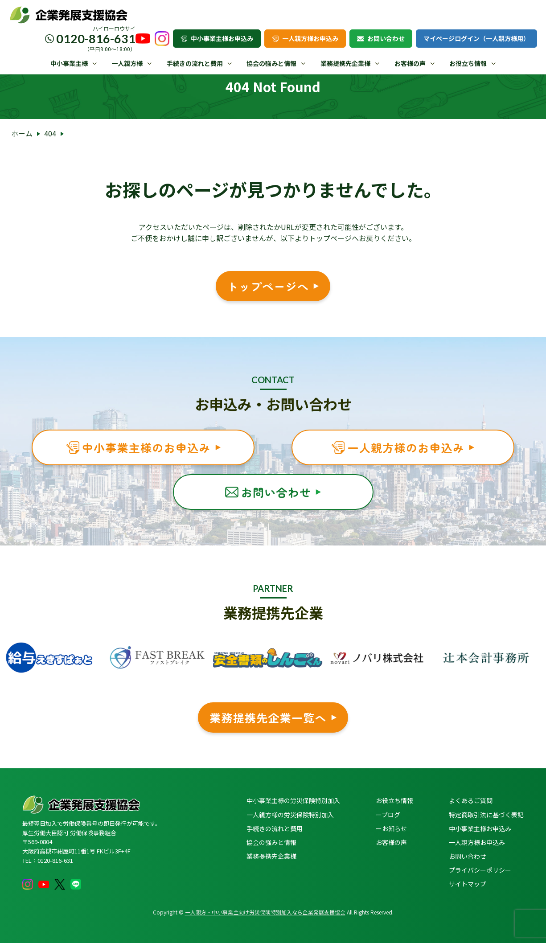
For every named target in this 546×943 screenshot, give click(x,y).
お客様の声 (410, 63)
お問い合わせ (381, 38)
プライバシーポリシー (480, 869)
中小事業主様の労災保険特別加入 (293, 800)
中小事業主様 (69, 63)
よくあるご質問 (471, 800)
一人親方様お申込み (305, 38)
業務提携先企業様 (345, 63)
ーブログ (388, 814)
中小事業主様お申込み (217, 38)
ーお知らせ (391, 828)
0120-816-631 (95, 39)
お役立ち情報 (468, 63)
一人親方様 (127, 63)
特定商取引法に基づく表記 (486, 814)
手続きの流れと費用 (195, 63)
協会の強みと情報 (271, 63)
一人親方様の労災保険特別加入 (290, 814)
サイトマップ (467, 883)
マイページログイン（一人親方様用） (476, 38)
